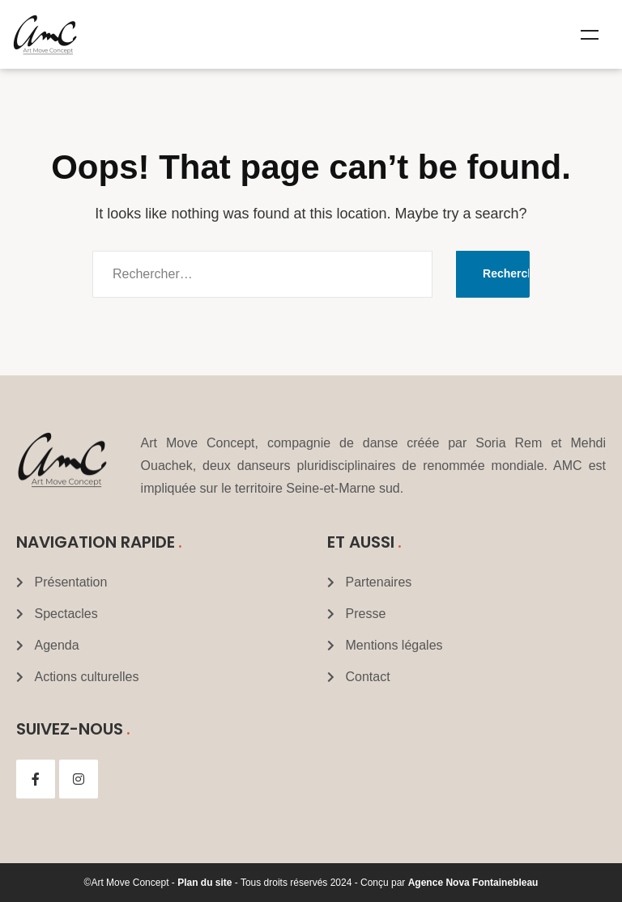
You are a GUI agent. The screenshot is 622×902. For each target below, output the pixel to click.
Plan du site (204, 882)
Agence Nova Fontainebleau (473, 882)
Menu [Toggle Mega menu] (589, 35)
